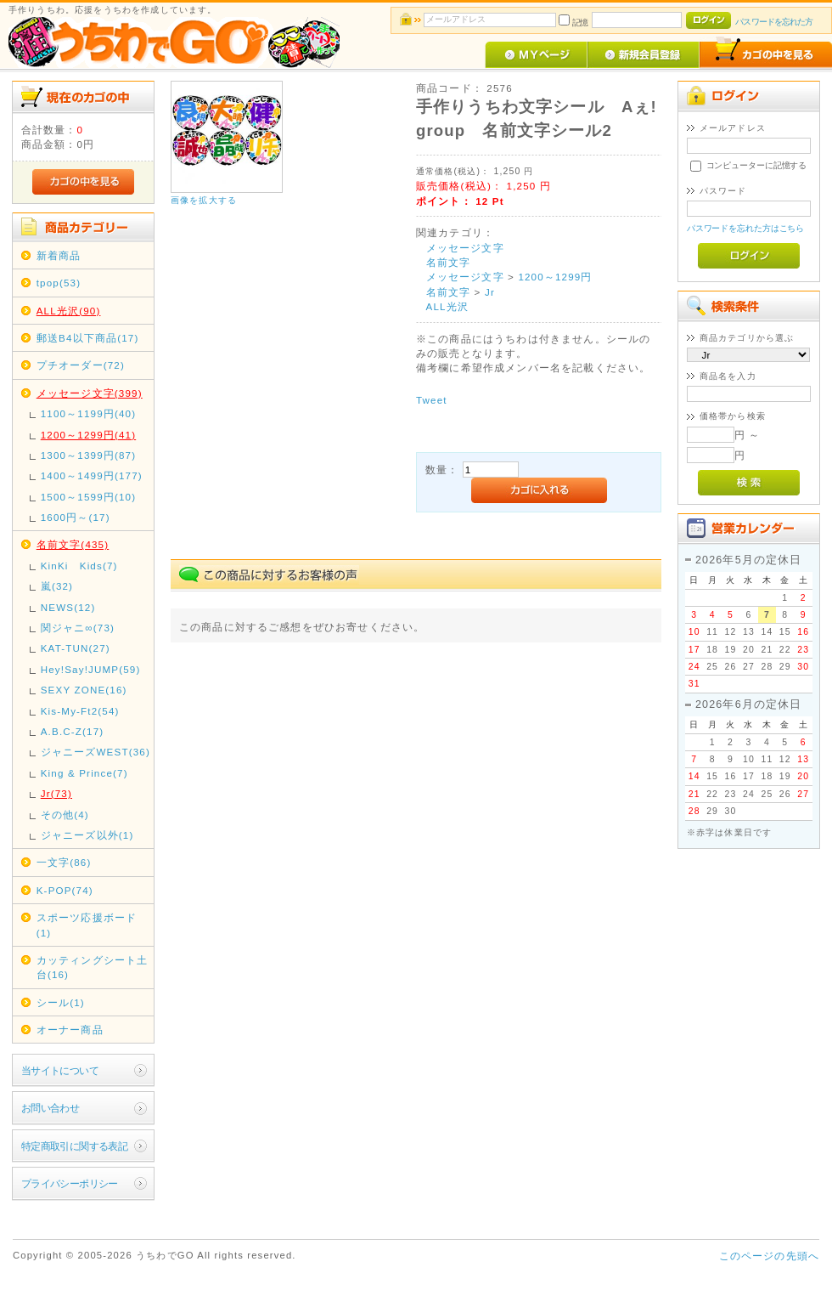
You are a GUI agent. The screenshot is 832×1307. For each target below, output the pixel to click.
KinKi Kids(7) (79, 565)
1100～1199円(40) (88, 413)
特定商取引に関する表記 (74, 1145)
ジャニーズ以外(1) (87, 834)
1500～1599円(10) (88, 496)
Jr (490, 291)
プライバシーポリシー (69, 1183)
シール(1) (61, 1002)
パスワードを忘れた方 (773, 21)
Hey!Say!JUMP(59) (91, 669)
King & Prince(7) (84, 772)
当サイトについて (59, 1070)
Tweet (431, 399)
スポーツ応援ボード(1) (87, 924)
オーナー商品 (70, 1029)
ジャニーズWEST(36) (95, 751)
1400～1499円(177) (92, 475)
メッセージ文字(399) (90, 393)
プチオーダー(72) (81, 365)
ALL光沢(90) (69, 310)
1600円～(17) (75, 517)
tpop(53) (59, 282)
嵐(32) (57, 585)
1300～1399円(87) (88, 455)
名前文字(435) (73, 544)
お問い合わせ (50, 1107)
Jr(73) (56, 793)
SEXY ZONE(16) (84, 689)
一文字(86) (64, 862)
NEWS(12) (68, 607)
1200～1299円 (555, 276)
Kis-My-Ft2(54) (80, 710)
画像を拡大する (204, 200)
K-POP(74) (65, 890)
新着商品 (59, 255)
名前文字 (448, 262)
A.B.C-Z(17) (72, 731)
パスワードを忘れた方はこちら (746, 228)
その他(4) (65, 814)
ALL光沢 (447, 306)
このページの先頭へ (769, 1255)
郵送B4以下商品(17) (88, 337)
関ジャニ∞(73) (78, 627)
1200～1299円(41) (88, 434)
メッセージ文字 (465, 247)
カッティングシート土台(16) (93, 967)
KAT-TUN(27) (75, 648)
